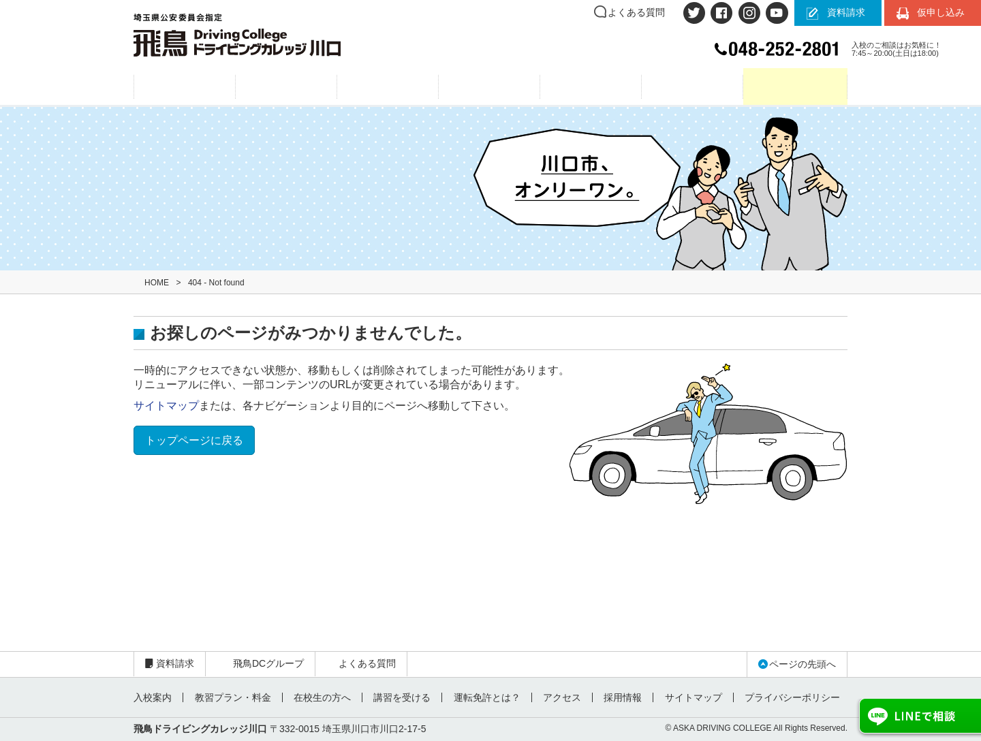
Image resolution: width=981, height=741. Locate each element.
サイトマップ (166, 405)
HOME (156, 282)
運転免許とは (489, 87)
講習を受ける (401, 697)
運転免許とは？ (485, 697)
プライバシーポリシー (790, 697)
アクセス (591, 87)
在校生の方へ (321, 697)
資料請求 (846, 12)
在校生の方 (795, 87)
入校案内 (286, 87)
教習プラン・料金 (388, 87)
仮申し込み (941, 12)
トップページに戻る (194, 440)
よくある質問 (636, 12)
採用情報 (621, 697)
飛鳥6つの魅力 (185, 87)
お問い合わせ (692, 87)
